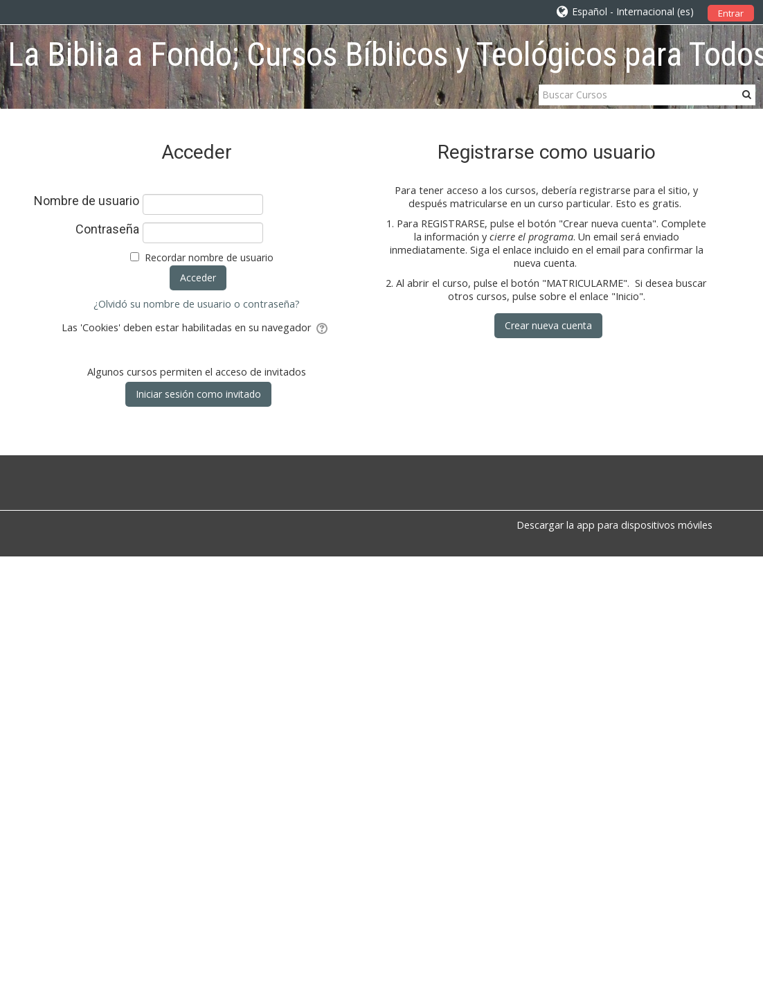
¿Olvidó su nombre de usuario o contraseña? (196, 303)
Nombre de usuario (86, 201)
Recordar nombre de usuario (209, 257)
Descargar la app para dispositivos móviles (614, 524)
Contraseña (107, 229)
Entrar (731, 13)
